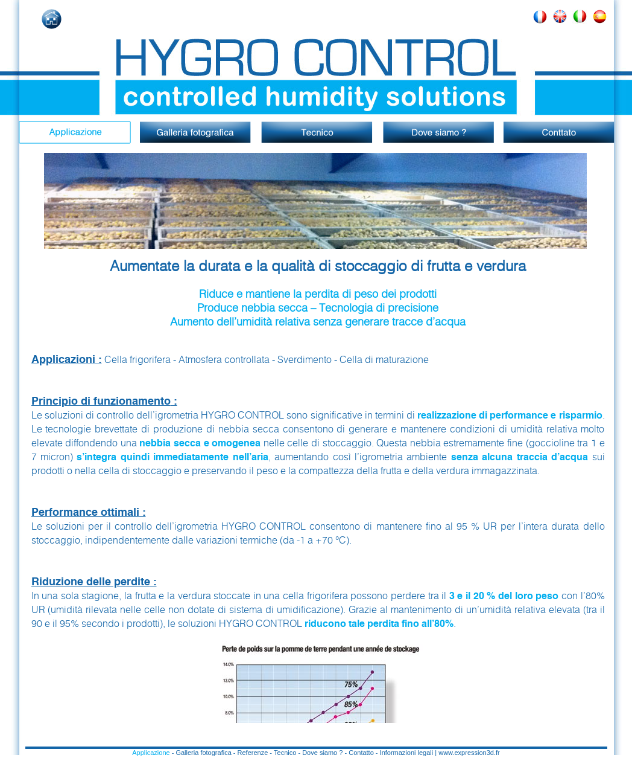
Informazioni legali (407, 752)
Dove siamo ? (322, 752)
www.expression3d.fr (469, 752)
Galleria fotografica (203, 752)
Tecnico (285, 752)
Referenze (253, 752)
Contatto (361, 752)
